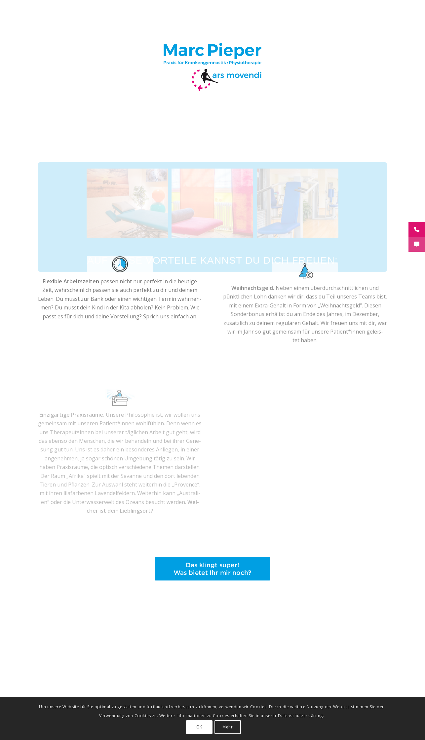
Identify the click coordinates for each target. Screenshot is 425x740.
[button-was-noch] (212, 568)
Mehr (227, 727)
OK (199, 727)
